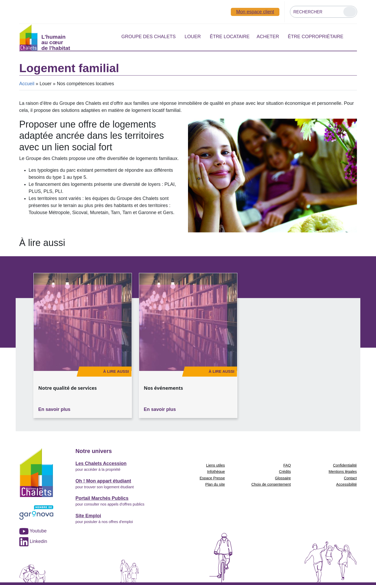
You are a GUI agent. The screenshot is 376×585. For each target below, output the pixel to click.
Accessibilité (346, 484)
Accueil (26, 83)
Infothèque (216, 471)
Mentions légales (343, 471)
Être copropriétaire (315, 36)
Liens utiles (215, 465)
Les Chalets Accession (100, 463)
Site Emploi (88, 515)
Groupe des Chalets (148, 36)
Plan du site (215, 484)
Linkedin (33, 541)
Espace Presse (212, 478)
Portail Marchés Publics (101, 498)
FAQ (287, 465)
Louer (193, 36)
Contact (350, 478)
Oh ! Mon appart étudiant (103, 481)
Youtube (33, 531)
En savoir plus (54, 409)
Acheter (268, 36)
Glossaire (283, 478)
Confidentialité (345, 465)
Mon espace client (255, 11)
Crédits (285, 471)
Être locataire (229, 36)
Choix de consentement (271, 484)
